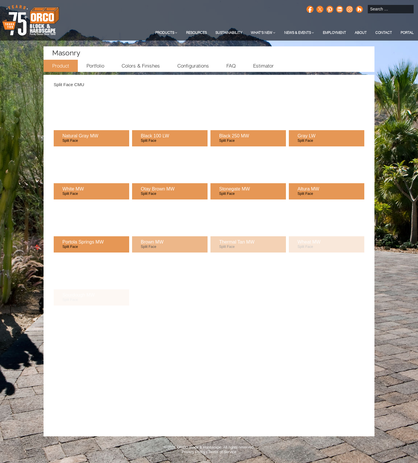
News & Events (299, 32)
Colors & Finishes (141, 66)
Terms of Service (222, 452)
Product (60, 66)
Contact (383, 32)
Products (166, 32)
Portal (407, 32)
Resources (196, 32)
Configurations (193, 66)
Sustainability (228, 32)
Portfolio (95, 66)
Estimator (263, 66)
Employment (334, 32)
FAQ (231, 66)
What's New (263, 32)
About (361, 32)
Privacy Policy (193, 452)
